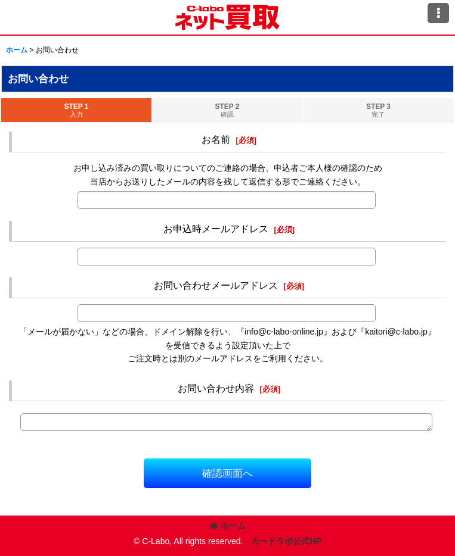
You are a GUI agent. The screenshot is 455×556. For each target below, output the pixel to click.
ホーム (228, 525)
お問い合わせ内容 (216, 388)
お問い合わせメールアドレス (216, 285)
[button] (438, 13)
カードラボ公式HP (286, 541)
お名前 (216, 139)
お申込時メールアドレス (215, 228)
